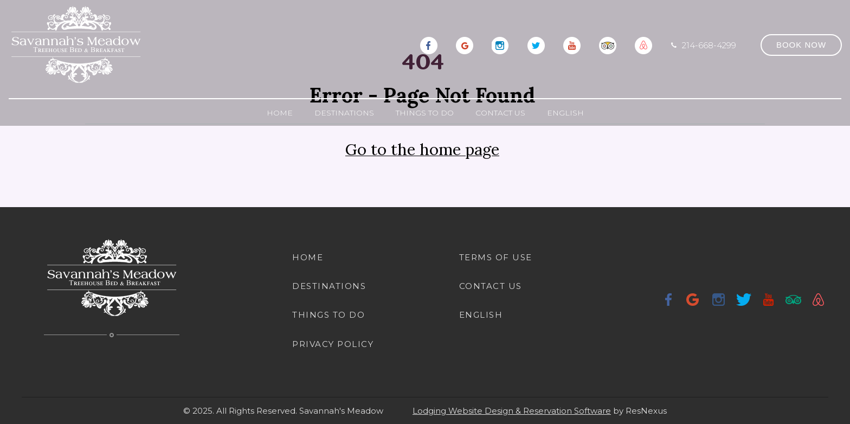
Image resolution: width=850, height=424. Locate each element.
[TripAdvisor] (607, 44)
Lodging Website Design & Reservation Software (512, 411)
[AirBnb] (643, 44)
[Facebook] (429, 44)
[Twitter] (536, 44)
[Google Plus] (464, 44)
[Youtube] (572, 44)
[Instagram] (500, 44)
